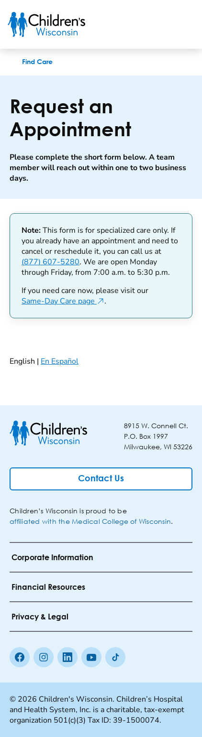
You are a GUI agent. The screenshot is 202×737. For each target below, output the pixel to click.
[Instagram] (44, 657)
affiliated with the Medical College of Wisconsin (90, 521)
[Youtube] (91, 657)
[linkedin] (67, 657)
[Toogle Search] (157, 24)
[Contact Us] (101, 478)
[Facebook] (20, 657)
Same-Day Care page (63, 301)
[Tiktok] (115, 657)
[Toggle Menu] (182, 24)
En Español (60, 361)
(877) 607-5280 (50, 262)
